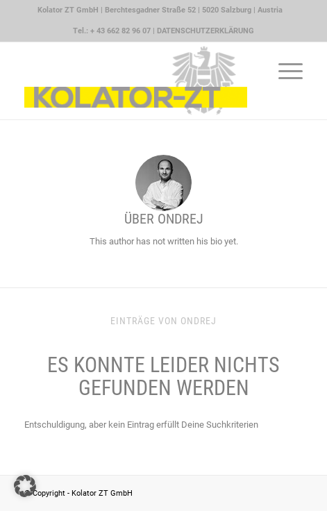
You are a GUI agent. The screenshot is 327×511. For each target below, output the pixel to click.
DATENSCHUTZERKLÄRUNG (205, 30)
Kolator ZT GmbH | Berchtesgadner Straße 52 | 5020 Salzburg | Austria (160, 10)
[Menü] (284, 70)
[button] (25, 486)
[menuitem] (160, 10)
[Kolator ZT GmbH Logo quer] (135, 80)
